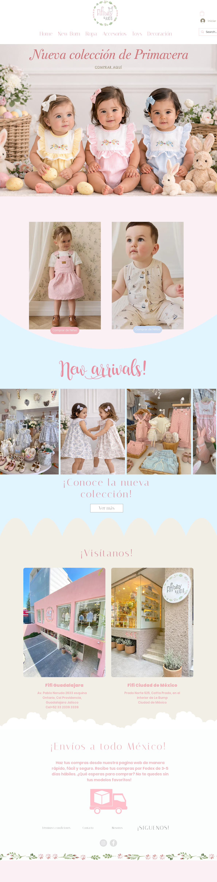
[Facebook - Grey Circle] (113, 843)
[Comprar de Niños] (147, 329)
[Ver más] (106, 508)
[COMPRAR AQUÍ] (108, 67)
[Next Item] (210, 431)
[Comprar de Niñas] (64, 330)
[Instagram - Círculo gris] (103, 843)
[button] (202, 13)
